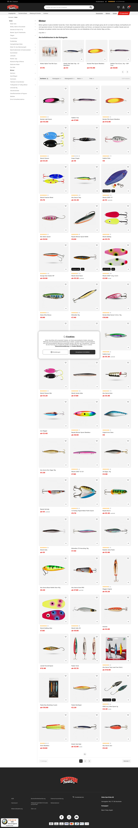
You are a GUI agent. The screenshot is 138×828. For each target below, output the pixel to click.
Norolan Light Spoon (46, 119)
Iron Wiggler (43, 431)
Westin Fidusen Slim (46, 393)
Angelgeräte (11, 13)
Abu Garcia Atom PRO (77, 587)
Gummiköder (22, 53)
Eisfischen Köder (22, 64)
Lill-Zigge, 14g (107, 471)
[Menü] (17, 819)
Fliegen (22, 35)
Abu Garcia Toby (76, 197)
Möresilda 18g (75, 315)
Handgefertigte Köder (22, 44)
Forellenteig (13, 41)
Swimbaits (22, 79)
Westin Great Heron (77, 275)
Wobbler (22, 96)
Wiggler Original (107, 589)
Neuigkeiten (99, 13)
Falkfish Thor (75, 117)
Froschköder (13, 38)
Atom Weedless (44, 745)
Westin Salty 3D (76, 628)
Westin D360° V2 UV (77, 471)
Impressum (14, 803)
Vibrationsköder (14, 90)
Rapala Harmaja (44, 509)
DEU (13, 1)
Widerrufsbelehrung (17, 808)
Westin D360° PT (108, 197)
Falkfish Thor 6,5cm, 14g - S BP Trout (119, 64)
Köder (16, 17)
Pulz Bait (12, 67)
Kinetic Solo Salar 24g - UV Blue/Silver (71, 64)
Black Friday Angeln (107, 810)
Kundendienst (100, 1)
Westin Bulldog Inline (46, 628)
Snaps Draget (75, 158)
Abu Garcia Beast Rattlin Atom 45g (50, 587)
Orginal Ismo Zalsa (108, 432)
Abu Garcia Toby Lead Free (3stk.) (113, 667)
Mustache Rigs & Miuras (17, 61)
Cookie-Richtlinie (77, 346)
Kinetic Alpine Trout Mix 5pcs (48, 63)
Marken (108, 13)
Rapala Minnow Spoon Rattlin (79, 236)
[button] (118, 1)
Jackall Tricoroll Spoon (46, 666)
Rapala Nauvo (107, 510)
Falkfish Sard (106, 354)
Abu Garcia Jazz (107, 745)
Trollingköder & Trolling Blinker (22, 84)
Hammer (105, 626)
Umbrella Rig (13, 87)
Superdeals (124, 13)
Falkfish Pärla (106, 158)
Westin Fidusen (44, 158)
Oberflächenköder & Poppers (18, 93)
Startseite (10, 17)
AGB (12, 798)
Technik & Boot (22, 13)
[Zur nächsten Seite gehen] (126, 761)
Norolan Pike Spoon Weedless (95, 63)
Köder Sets (22, 23)
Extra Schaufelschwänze (17, 99)
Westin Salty (43, 550)
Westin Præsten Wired (46, 197)
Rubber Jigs (13, 58)
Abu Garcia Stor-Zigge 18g (48, 470)
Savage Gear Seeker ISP (47, 275)
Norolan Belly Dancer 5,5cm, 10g (112, 315)
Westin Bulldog (107, 236)
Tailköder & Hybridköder (17, 82)
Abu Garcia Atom (107, 393)
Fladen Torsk (75, 666)
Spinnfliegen (13, 76)
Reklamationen (55, 803)
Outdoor (45, 13)
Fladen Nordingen (76, 705)
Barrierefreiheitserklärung (38, 798)
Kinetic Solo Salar (76, 744)
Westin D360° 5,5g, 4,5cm (110, 275)
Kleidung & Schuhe (35, 13)
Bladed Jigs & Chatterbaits (18, 32)
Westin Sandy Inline (77, 393)
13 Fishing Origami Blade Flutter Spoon (82, 510)
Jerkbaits (12, 55)
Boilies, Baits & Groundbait (22, 26)
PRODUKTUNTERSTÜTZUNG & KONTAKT (39, 803)
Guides (115, 13)
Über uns (33, 808)
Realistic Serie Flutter (109, 550)
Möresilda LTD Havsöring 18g (80, 548)
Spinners (22, 73)
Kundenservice (79, 797)
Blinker (12, 70)
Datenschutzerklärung (57, 798)
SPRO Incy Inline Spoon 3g (110, 706)
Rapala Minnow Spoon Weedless (80, 432)
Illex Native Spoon (45, 236)
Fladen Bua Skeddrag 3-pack (48, 705)
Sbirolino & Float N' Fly (22, 29)
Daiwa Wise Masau (45, 315)
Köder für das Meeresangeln (22, 47)
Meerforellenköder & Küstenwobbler (22, 50)
